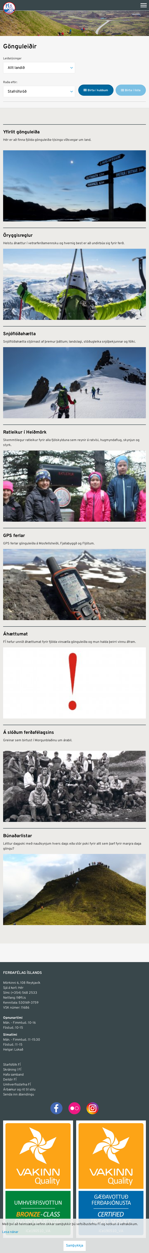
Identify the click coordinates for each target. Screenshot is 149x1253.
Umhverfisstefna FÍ (17, 1085)
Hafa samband (13, 1075)
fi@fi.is (21, 998)
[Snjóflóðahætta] (74, 372)
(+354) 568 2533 (24, 993)
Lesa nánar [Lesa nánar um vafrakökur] (10, 1232)
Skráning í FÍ (12, 1070)
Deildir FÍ (9, 1080)
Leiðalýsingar (12, 59)
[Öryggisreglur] (74, 274)
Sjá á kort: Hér (13, 988)
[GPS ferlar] (74, 574)
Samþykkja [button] (74, 1245)
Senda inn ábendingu (18, 1095)
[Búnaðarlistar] (74, 876)
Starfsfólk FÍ (12, 1065)
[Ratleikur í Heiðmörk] (74, 473)
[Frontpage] (9, 8)
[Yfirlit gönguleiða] (74, 172)
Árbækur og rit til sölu (19, 1090)
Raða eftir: (10, 82)
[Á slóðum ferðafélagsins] (74, 773)
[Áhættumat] (74, 672)
